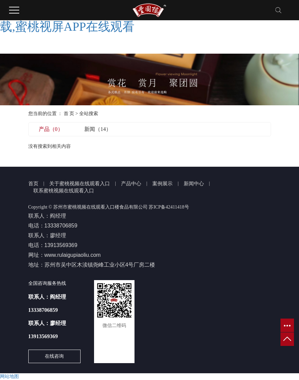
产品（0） (51, 129)
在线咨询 (54, 356)
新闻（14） (97, 129)
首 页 (69, 113)
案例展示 (162, 183)
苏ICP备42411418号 (169, 207)
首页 (33, 183)
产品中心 (131, 183)
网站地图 (9, 376)
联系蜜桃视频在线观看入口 (63, 190)
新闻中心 (194, 183)
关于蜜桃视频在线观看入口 (79, 183)
